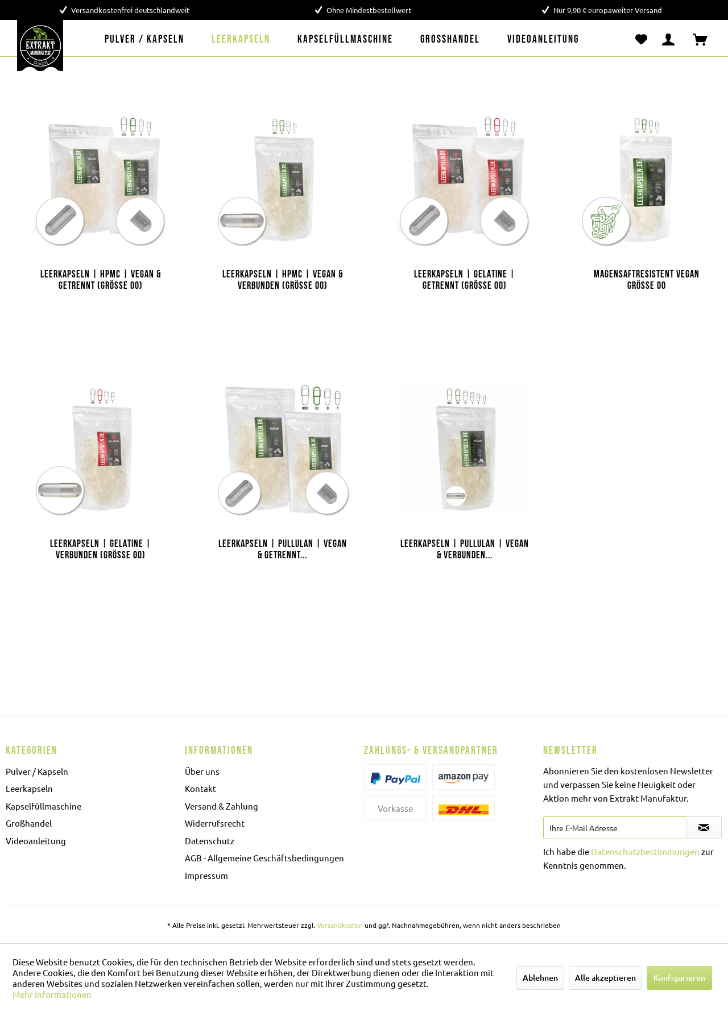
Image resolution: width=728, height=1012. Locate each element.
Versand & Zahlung (221, 806)
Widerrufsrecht (215, 823)
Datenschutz (209, 840)
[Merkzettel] (641, 39)
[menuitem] (144, 39)
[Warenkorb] (705, 39)
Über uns (202, 771)
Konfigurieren (679, 977)
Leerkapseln (29, 788)
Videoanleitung (36, 840)
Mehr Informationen (52, 994)
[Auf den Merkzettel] (154, 111)
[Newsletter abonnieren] (704, 827)
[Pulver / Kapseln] (144, 39)
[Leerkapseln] (241, 39)
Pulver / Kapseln (37, 771)
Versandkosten (340, 925)
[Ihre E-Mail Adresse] (614, 827)
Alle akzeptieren (605, 977)
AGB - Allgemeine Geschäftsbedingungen (264, 857)
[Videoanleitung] (543, 39)
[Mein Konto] (670, 39)
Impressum (206, 875)
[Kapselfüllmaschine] (345, 39)
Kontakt (200, 788)
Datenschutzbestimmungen (645, 851)
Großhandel (29, 823)
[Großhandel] (450, 39)
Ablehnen (540, 977)
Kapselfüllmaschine (43, 806)
